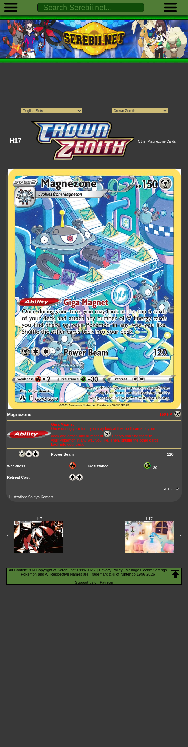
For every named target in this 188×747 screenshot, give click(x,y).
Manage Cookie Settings (146, 570)
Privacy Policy (110, 570)
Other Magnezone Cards (157, 141)
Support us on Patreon (94, 582)
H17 (38, 519)
